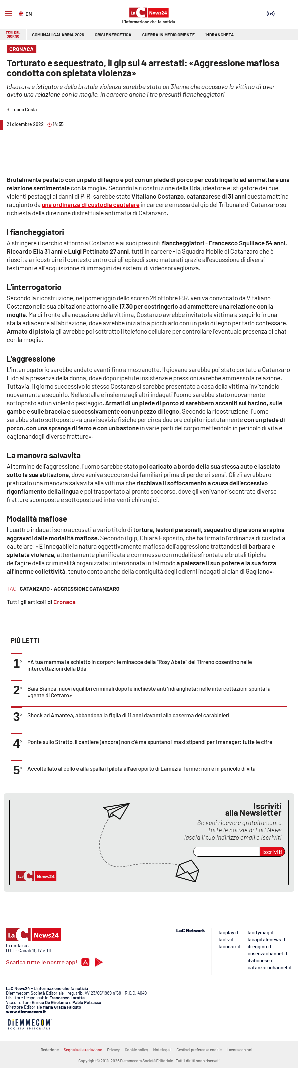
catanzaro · (36, 588)
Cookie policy (136, 1049)
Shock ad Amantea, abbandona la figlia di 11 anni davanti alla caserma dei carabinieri (128, 715)
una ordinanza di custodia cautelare (90, 204)
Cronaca (64, 601)
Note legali (162, 1049)
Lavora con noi (239, 1049)
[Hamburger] (8, 13)
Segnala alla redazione (83, 1049)
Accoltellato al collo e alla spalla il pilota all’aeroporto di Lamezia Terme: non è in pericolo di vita (141, 768)
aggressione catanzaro (86, 588)
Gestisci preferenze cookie (199, 1049)
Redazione (50, 1049)
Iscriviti (272, 851)
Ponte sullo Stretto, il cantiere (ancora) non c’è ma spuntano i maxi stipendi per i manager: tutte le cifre (149, 741)
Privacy (113, 1049)
